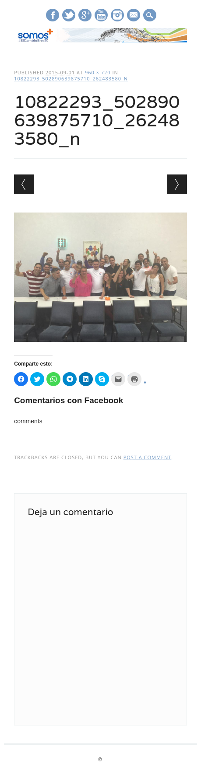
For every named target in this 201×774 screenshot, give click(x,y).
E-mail (134, 15)
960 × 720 (98, 72)
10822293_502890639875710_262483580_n (71, 78)
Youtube (101, 15)
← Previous (24, 184)
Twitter (68, 15)
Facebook (52, 15)
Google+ (85, 15)
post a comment (147, 457)
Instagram (117, 15)
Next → (177, 184)
